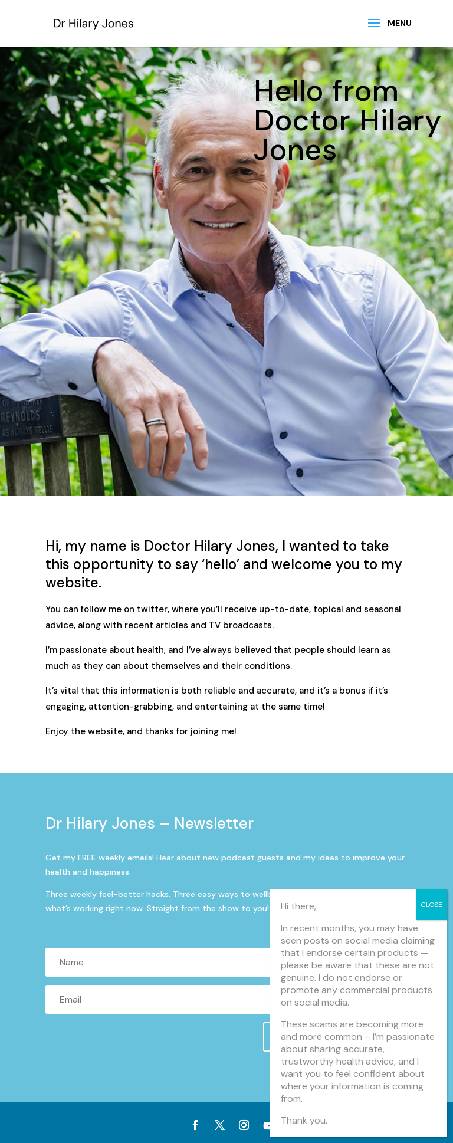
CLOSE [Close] (431, 904)
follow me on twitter (124, 609)
